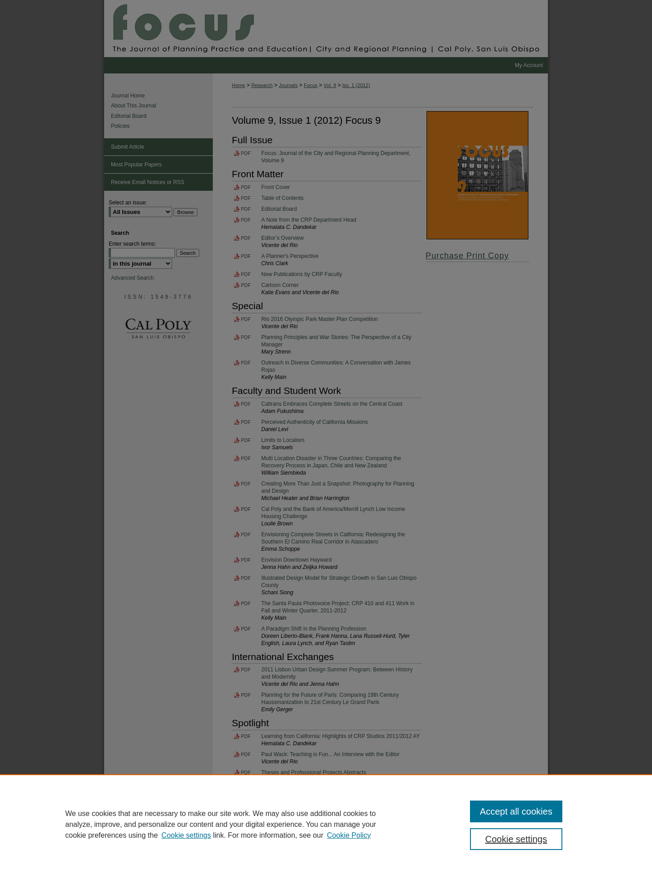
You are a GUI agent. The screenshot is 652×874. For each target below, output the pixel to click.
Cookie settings (186, 835)
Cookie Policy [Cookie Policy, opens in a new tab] (349, 835)
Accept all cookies (516, 811)
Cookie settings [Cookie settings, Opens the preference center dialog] (516, 839)
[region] (326, 824)
